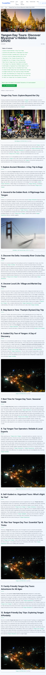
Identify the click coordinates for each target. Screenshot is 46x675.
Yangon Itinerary (32, 183)
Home (2, 7)
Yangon (26, 100)
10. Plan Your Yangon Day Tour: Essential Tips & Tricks (14, 67)
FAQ (38, 1)
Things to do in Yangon (14, 153)
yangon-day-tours (10, 90)
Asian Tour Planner (22, 3)
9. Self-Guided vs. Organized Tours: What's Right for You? (15, 65)
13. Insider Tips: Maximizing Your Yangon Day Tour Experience (16, 73)
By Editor (43, 44)
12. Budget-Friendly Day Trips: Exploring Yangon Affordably (15, 71)
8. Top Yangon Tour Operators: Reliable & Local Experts (15, 64)
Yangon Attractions (19, 150)
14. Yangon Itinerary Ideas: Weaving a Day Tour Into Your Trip (16, 75)
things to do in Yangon (39, 328)
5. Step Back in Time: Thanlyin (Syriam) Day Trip (13, 58)
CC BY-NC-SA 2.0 (23, 141)
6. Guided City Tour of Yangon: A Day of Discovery (13, 60)
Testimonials (32, 1)
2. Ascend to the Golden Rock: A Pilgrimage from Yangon (15, 52)
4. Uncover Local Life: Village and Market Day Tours (14, 56)
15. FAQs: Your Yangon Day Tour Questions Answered (14, 77)
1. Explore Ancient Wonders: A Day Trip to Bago (13, 50)
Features (12, 1)
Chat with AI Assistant (9, 85)
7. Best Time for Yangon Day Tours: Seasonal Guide (14, 62)
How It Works (17, 3)
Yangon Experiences (36, 148)
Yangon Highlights (22, 513)
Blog (27, 1)
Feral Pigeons (17, 141)
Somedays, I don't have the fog (19, 250)
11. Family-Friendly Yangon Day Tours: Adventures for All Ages (16, 69)
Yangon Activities (11, 264)
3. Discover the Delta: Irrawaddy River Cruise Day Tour (14, 54)
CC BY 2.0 (27, 250)
